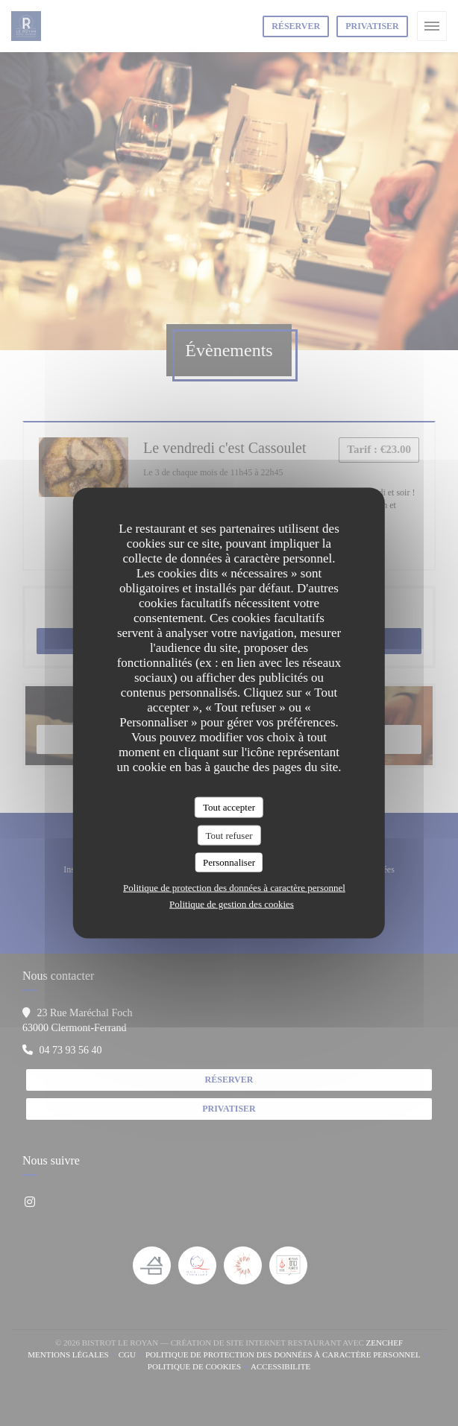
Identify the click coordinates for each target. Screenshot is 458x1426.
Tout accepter (229, 807)
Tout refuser (229, 834)
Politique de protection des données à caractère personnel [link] (234, 887)
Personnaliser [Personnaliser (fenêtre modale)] (229, 862)
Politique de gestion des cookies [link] (231, 903)
